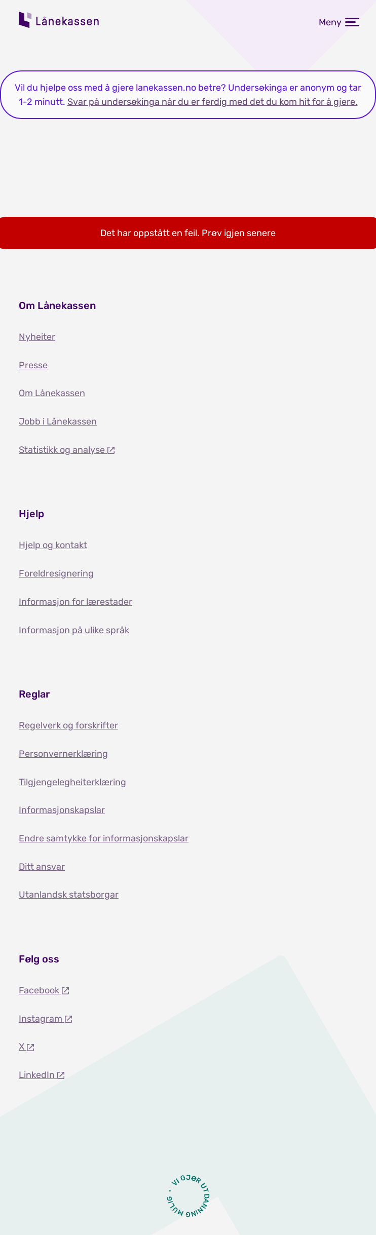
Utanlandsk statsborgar (69, 894)
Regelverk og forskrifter (68, 725)
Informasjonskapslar (62, 810)
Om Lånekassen (52, 393)
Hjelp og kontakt (53, 545)
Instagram (41, 1018)
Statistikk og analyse (63, 449)
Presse (33, 365)
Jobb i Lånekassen (58, 421)
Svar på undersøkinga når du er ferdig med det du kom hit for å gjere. (212, 101)
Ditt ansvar (42, 866)
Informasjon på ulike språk (74, 630)
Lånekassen (59, 20)
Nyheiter (37, 336)
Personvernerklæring (63, 753)
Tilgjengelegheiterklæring (72, 782)
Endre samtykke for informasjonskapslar (104, 838)
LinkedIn (38, 1074)
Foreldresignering (56, 573)
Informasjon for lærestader (75, 601)
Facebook (40, 990)
